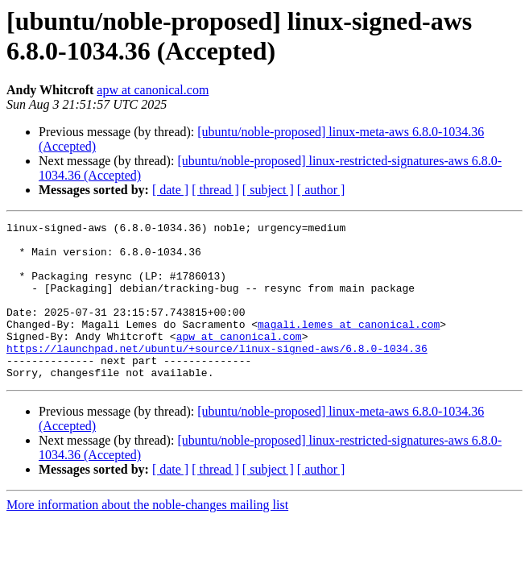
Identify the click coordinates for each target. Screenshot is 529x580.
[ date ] (170, 190)
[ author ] (321, 190)
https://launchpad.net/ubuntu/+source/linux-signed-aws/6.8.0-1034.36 (217, 374)
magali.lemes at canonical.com (349, 345)
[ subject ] (268, 190)
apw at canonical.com (153, 90)
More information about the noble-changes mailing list (147, 536)
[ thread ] (215, 190)
